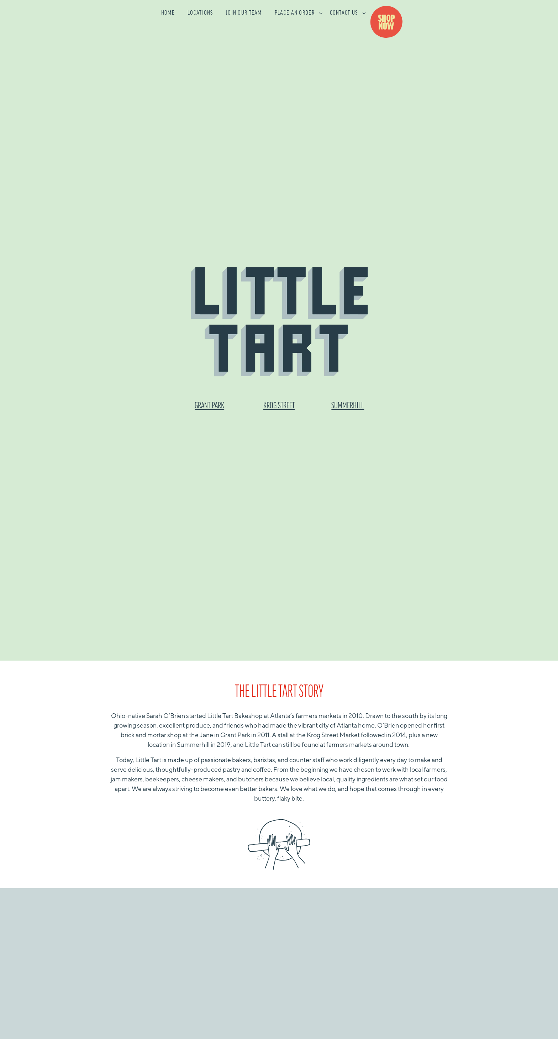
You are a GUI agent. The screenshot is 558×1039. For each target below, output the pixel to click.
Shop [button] (389, 22)
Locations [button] (200, 13)
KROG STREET (279, 372)
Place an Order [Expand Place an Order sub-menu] (297, 12)
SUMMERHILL (347, 372)
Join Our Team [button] (244, 13)
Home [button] (168, 13)
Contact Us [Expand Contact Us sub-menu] (347, 12)
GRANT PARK (209, 372)
